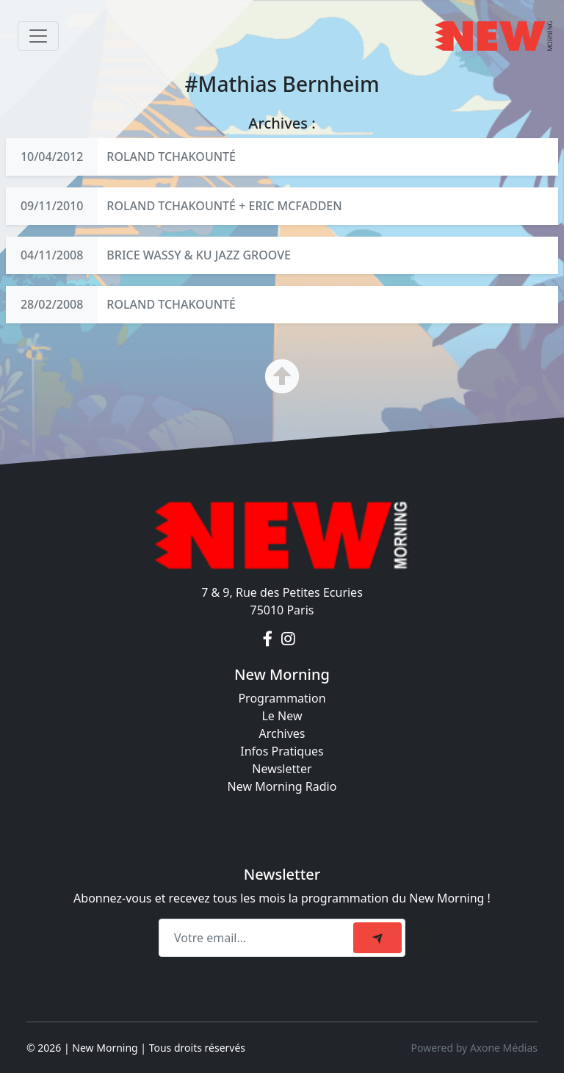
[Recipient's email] (258, 937)
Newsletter (281, 769)
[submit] (377, 937)
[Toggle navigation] (38, 36)
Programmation (281, 698)
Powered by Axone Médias (474, 1048)
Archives (281, 733)
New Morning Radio (282, 786)
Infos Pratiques (282, 751)
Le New (281, 716)
